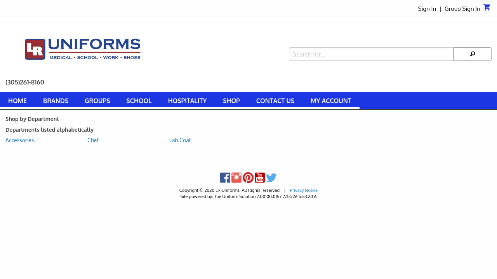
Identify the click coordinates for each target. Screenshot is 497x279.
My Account (331, 101)
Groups (97, 101)
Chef (93, 140)
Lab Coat (180, 140)
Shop (231, 101)
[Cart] (487, 9)
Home (17, 101)
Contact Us (275, 101)
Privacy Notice (304, 190)
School (139, 101)
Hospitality (187, 101)
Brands (55, 101)
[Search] (473, 37)
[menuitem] (17, 102)
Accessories (19, 140)
